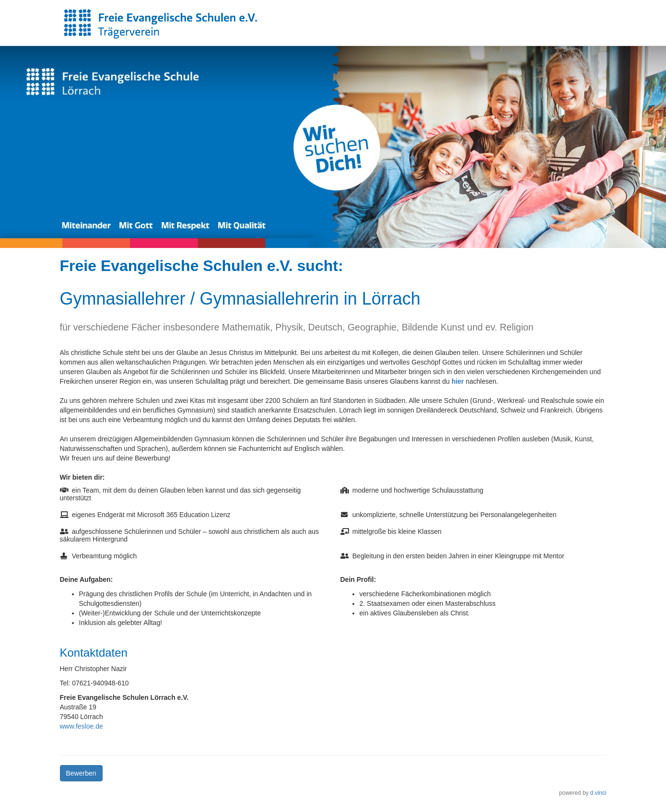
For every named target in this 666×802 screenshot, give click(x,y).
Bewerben (81, 773)
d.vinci (598, 793)
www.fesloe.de (81, 726)
